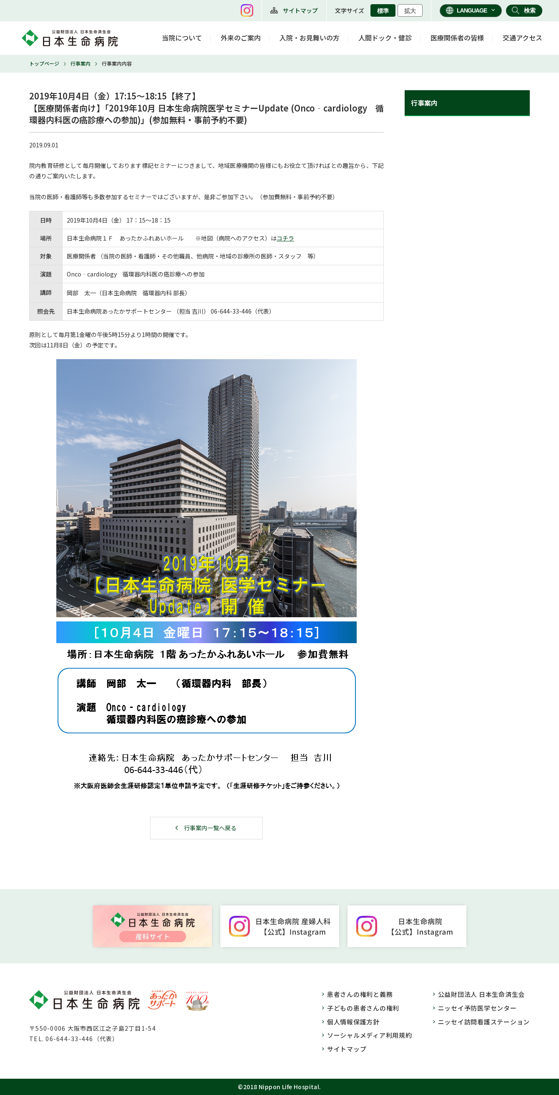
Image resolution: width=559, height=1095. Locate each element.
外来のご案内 (241, 38)
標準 (383, 11)
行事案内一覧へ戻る (210, 828)
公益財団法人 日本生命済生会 (481, 994)
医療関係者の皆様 (457, 38)
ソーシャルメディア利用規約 (369, 1035)
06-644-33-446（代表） (81, 1038)
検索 (530, 10)
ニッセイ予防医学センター (477, 1008)
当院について (182, 38)
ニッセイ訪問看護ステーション (484, 1021)
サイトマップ (300, 10)
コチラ (285, 238)
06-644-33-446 (231, 311)
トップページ (44, 63)
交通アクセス (522, 38)
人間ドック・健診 (385, 38)
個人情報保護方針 (353, 1021)
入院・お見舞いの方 (310, 38)
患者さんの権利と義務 (360, 994)
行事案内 (81, 63)
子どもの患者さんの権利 (363, 1008)
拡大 (410, 11)
